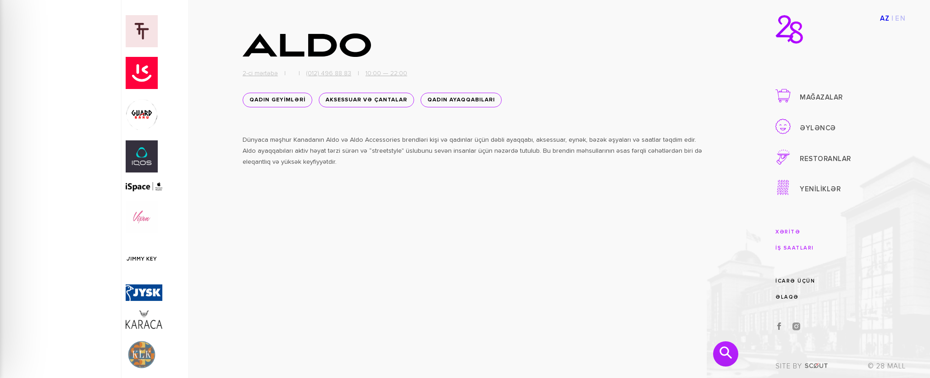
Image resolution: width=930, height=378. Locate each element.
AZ (885, 18)
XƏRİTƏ (787, 231)
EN (900, 18)
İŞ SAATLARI (794, 247)
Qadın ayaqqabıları (461, 100)
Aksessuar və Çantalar (366, 100)
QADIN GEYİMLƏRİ (277, 100)
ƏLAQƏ (787, 297)
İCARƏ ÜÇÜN (795, 281)
